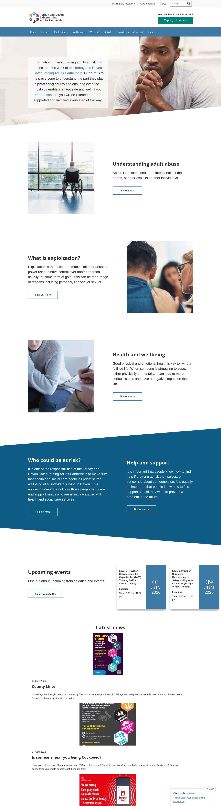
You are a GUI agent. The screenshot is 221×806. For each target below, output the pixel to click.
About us (152, 32)
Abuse (44, 32)
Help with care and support (129, 32)
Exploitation (60, 32)
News (163, 4)
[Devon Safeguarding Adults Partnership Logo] (47, 18)
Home (33, 32)
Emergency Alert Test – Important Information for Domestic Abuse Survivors (166, 699)
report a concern (46, 95)
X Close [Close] (211, 789)
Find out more (127, 190)
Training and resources (123, 4)
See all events (45, 593)
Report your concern (175, 20)
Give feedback (147, 4)
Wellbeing (78, 32)
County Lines (44, 694)
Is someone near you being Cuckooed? (108, 694)
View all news (110, 756)
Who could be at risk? (100, 32)
